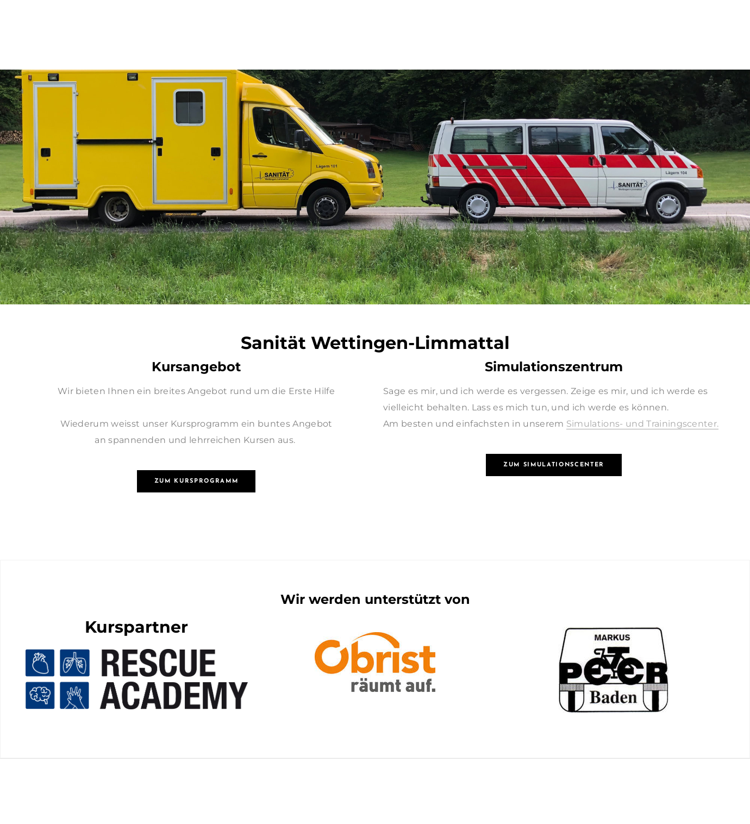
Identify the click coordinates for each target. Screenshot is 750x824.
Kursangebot (196, 366)
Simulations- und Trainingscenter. (642, 424)
